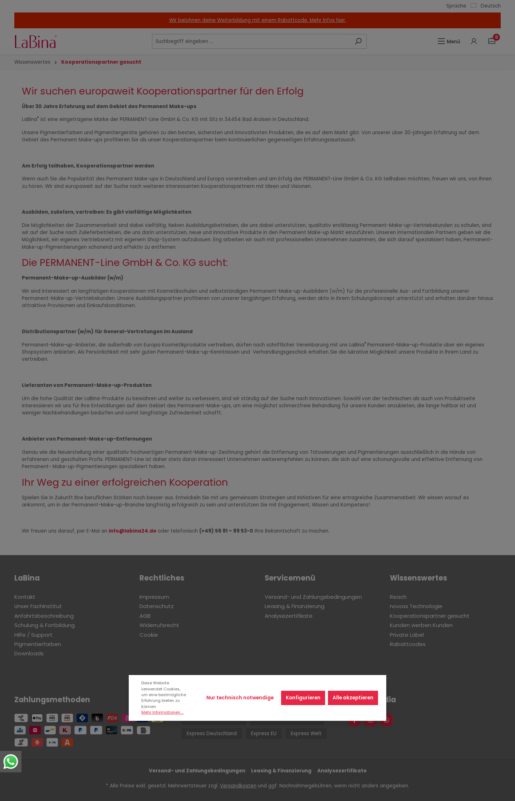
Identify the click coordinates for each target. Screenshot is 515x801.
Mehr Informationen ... (162, 712)
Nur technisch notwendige (240, 697)
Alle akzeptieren (353, 697)
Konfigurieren (303, 697)
